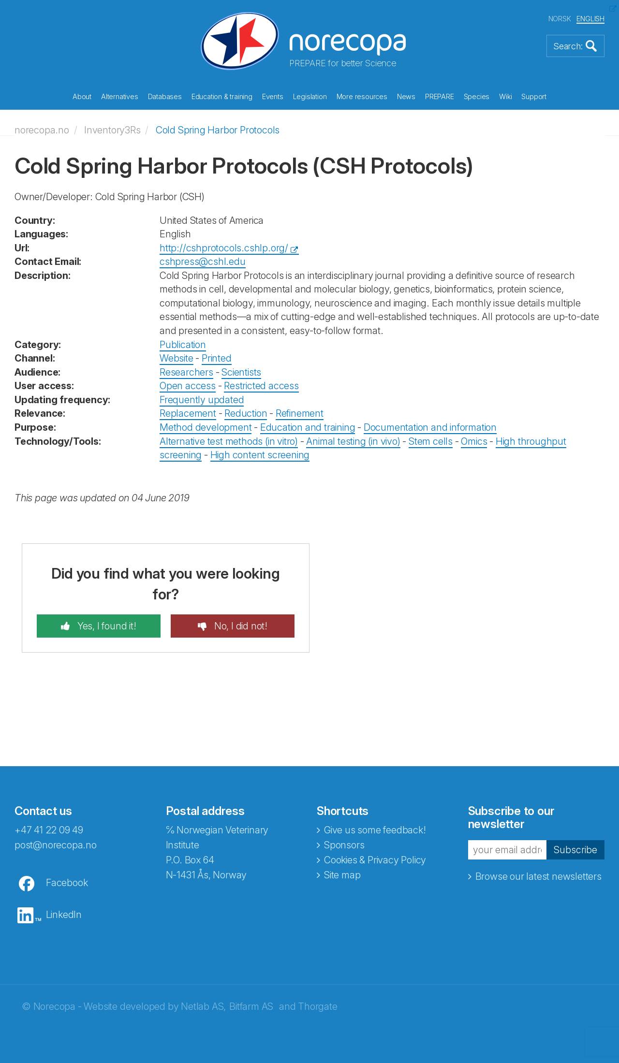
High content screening (260, 455)
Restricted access (261, 386)
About (82, 96)
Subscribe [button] (575, 850)
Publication (183, 344)
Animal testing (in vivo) (353, 441)
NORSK (559, 19)
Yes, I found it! (105, 626)
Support (533, 96)
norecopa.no (42, 130)
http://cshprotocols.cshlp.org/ (224, 248)
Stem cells (431, 441)
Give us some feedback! (375, 830)
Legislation (310, 96)
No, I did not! (239, 626)
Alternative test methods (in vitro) (229, 441)
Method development (205, 427)
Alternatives (119, 96)
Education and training (307, 427)
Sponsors (344, 845)
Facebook (67, 882)
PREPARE (439, 96)
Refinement (300, 413)
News (406, 96)
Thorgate (317, 1006)
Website (176, 358)
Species (477, 96)
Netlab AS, (203, 1006)
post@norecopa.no (56, 845)
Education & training (222, 96)
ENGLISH (590, 19)
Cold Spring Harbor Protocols (218, 130)
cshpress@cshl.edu (203, 261)
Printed (217, 358)
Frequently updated (202, 400)
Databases (165, 96)
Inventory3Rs (112, 130)
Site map (342, 875)
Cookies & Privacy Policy (375, 860)
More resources (362, 96)
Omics (474, 441)
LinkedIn (64, 914)
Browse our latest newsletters (538, 876)
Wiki (505, 96)
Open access (188, 386)
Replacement (188, 413)
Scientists (241, 372)
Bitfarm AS (251, 1006)
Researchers (186, 372)
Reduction (245, 413)
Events (272, 96)
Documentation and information (430, 427)
